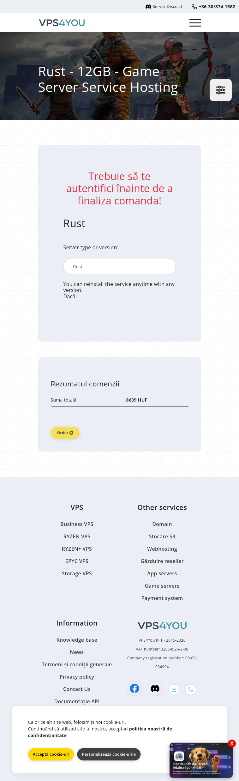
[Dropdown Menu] (195, 22)
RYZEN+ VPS (77, 548)
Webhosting (162, 548)
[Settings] (221, 90)
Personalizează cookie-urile (109, 754)
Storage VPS (77, 573)
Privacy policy (77, 676)
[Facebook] (134, 688)
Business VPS (76, 524)
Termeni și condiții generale (77, 664)
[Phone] (190, 689)
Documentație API (76, 701)
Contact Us (77, 689)
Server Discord (164, 6)
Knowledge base (77, 639)
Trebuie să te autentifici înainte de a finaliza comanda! (119, 188)
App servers (162, 573)
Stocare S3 (162, 536)
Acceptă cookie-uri (51, 754)
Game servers (162, 585)
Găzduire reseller (162, 561)
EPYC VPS (77, 561)
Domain (162, 524)
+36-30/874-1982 (213, 6)
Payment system (162, 598)
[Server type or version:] (119, 266)
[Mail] (174, 689)
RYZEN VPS (77, 536)
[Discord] (155, 688)
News (77, 652)
